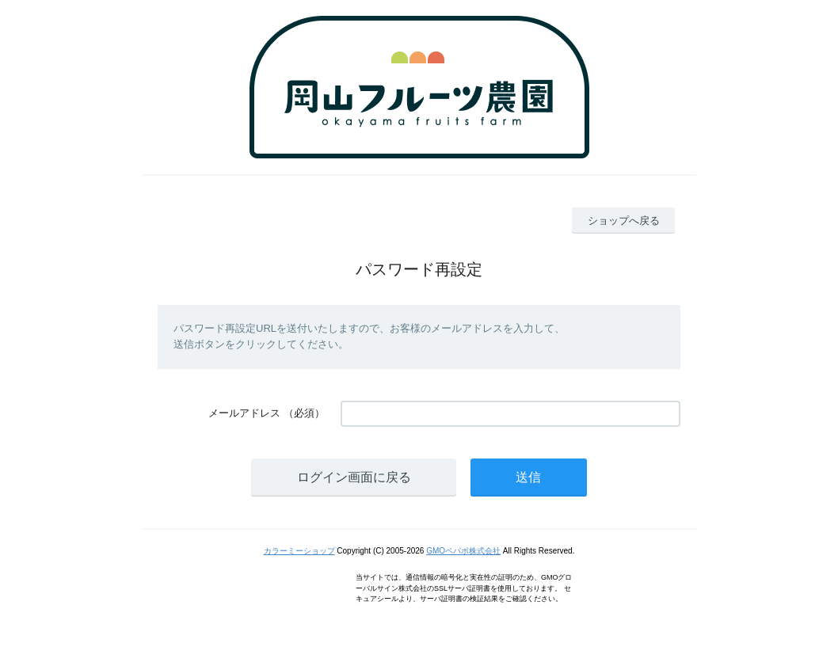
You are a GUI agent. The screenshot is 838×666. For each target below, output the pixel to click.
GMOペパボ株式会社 (463, 550)
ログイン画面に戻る (354, 477)
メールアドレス (244, 413)
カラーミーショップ (299, 550)
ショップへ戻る (624, 220)
